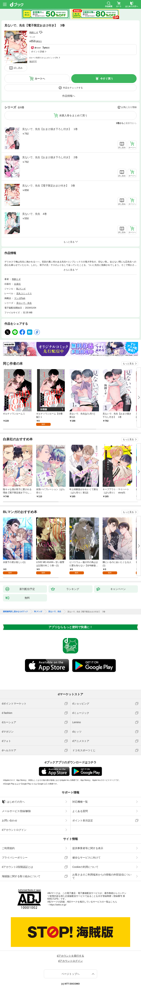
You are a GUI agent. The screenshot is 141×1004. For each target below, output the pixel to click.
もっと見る (128, 363)
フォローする (41, 32)
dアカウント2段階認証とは (17, 866)
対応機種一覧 (80, 801)
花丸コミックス (24, 293)
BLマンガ (21, 288)
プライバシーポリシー (15, 857)
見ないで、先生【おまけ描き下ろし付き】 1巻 (50, 129)
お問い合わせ (9, 820)
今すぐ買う (106, 78)
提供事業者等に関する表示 (87, 848)
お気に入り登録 (129, 107)
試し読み (18, 68)
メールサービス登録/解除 (16, 811)
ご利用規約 (8, 848)
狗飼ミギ (33, 32)
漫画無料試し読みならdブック (15, 611)
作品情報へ (68, 95)
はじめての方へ (13, 802)
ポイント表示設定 (82, 820)
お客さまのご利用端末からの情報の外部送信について (101, 876)
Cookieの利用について (85, 866)
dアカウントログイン (14, 829)
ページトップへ (70, 973)
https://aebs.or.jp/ (58, 904)
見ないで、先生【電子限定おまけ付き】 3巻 (48, 185)
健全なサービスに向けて (86, 857)
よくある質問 (80, 811)
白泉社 (17, 284)
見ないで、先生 (24, 303)
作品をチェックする (73, 87)
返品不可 (33, 61)
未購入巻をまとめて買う (73, 115)
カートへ (40, 78)
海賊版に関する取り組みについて (21, 876)
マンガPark (19, 298)
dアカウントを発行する (70, 955)
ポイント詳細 (37, 51)
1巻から (120, 123)
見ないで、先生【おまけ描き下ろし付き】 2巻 (50, 157)
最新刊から (131, 123)
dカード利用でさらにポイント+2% (43, 58)
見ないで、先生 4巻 (34, 213)
